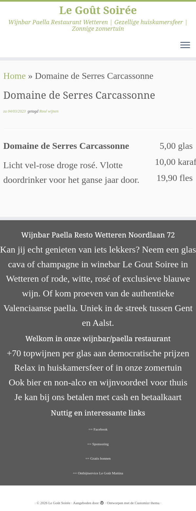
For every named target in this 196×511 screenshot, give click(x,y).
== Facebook (98, 429)
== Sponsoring (97, 444)
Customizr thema (147, 503)
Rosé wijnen (48, 111)
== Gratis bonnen (97, 458)
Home (14, 76)
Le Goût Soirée (98, 10)
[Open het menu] (185, 45)
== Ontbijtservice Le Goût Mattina (98, 473)
